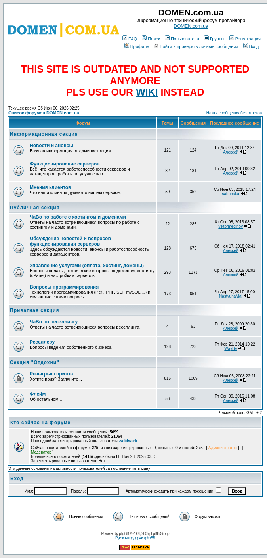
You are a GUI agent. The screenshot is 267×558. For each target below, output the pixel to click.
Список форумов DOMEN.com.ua (43, 112)
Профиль (136, 46)
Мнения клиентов (50, 187)
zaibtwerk (128, 441)
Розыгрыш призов (51, 374)
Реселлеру (42, 342)
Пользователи (182, 39)
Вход (251, 46)
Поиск (151, 39)
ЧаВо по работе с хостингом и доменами (78, 217)
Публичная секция (35, 207)
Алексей (230, 152)
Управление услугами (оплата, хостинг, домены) (87, 265)
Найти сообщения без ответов (234, 113)
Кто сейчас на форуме (40, 422)
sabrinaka (230, 194)
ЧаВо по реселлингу (54, 322)
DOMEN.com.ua (191, 26)
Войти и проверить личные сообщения (196, 46)
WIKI (147, 92)
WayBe (230, 348)
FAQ (129, 39)
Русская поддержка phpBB (135, 538)
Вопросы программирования (64, 287)
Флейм (38, 394)
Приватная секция (34, 310)
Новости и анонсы (51, 145)
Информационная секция (44, 134)
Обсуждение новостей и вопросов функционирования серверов (70, 241)
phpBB (124, 533)
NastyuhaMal (230, 296)
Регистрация (245, 39)
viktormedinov (230, 226)
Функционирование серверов (65, 164)
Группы (214, 39)
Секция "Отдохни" (34, 362)
